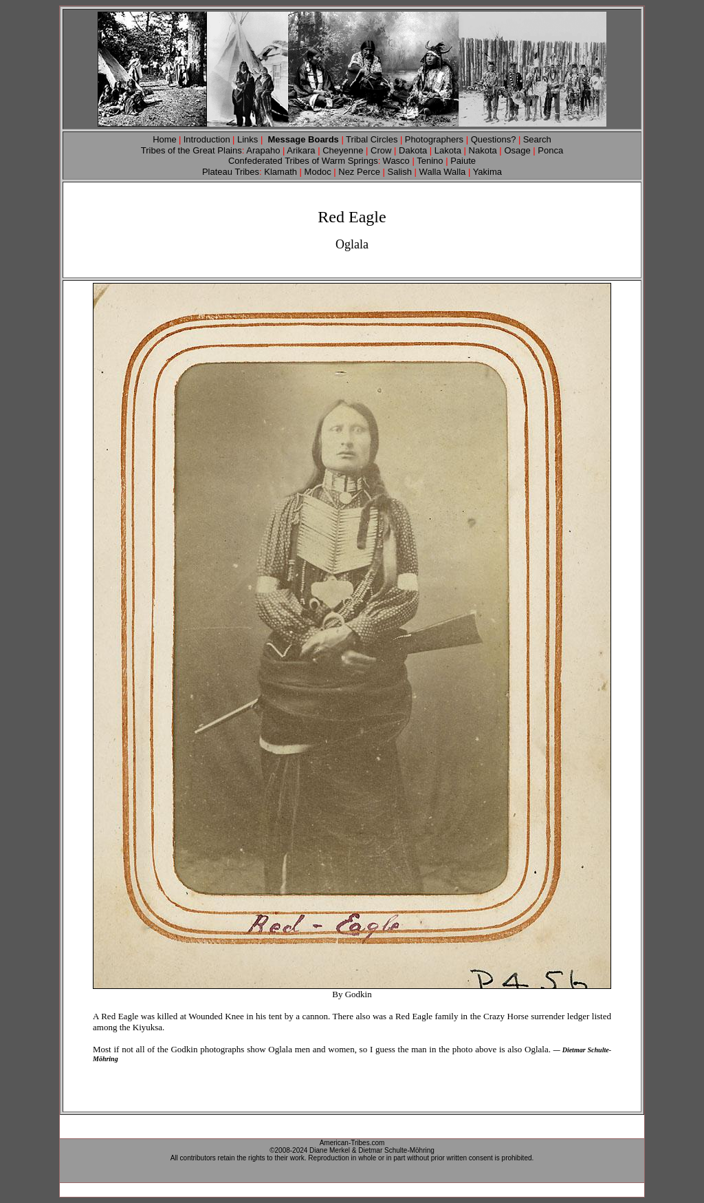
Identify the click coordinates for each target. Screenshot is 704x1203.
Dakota (413, 150)
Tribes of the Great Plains (193, 150)
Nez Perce (358, 172)
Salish (400, 172)
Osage (517, 150)
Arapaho (264, 150)
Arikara (301, 150)
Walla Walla (442, 172)
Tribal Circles (371, 139)
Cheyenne (342, 150)
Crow (382, 150)
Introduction (207, 139)
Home (165, 139)
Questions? (494, 139)
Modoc (317, 172)
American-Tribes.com (352, 1143)
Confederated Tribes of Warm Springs (303, 161)
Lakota (446, 150)
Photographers (434, 139)
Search (537, 139)
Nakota (481, 150)
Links (247, 139)
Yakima (486, 172)
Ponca (550, 150)
